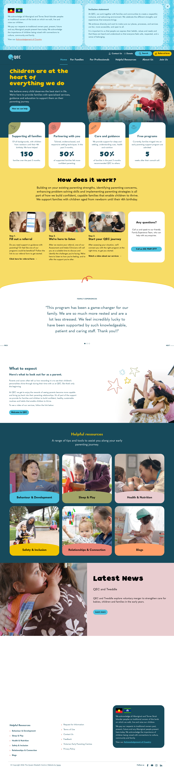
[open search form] (143, 53)
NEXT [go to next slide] (170, 345)
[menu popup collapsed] (78, 59)
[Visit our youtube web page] (152, 765)
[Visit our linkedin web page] (161, 765)
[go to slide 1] (84, 343)
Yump (58, 765)
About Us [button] (147, 60)
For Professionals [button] (99, 60)
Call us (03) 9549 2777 (146, 249)
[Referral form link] (162, 53)
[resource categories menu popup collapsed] (127, 59)
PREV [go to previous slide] (4, 345)
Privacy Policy (69, 749)
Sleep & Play (17, 736)
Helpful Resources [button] (126, 60)
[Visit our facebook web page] (148, 765)
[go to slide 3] (89, 343)
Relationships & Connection (24, 750)
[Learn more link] (100, 612)
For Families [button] (77, 60)
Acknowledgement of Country (29, 40)
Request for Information (73, 725)
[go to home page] (14, 57)
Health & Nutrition (20, 741)
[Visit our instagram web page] (156, 765)
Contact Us (117, 54)
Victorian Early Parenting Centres (77, 744)
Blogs (14, 755)
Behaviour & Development (24, 731)
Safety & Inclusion (20, 746)
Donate (130, 54)
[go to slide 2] (87, 343)
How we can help (20, 109)
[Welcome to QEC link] (19, 412)
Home (64, 60)
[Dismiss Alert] (167, 6)
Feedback (67, 739)
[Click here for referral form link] (21, 259)
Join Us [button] (163, 60)
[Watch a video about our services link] (104, 256)
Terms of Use (69, 730)
